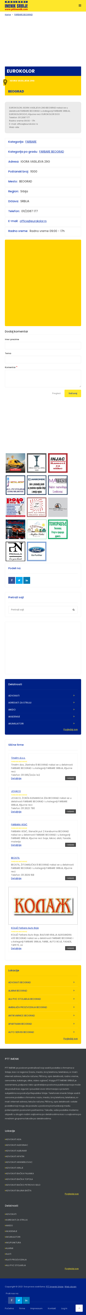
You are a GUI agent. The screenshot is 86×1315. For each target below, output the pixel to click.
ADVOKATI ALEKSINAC (17, 1145)
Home (8, 14)
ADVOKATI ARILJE (14, 1167)
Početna (9, 1308)
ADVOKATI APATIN (15, 1156)
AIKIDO (12, 709)
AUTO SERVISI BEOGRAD (21, 1032)
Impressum (36, 1308)
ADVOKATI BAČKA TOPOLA (19, 1179)
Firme (22, 1308)
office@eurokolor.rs (33, 221)
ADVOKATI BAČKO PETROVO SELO (23, 1184)
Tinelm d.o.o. (18, 758)
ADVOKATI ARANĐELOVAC (19, 1162)
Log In (64, 1308)
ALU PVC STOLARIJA (16, 1265)
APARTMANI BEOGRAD (20, 1023)
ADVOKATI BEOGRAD (19, 982)
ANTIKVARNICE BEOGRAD (21, 1015)
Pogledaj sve (71, 729)
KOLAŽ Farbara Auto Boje (25, 928)
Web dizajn (70, 1286)
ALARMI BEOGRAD (17, 990)
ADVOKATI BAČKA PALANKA (20, 1173)
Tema (8, 353)
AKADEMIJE (14, 716)
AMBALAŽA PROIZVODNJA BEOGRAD (27, 1007)
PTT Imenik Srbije (55, 1286)
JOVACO (16, 791)
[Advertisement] (43, 40)
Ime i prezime (12, 339)
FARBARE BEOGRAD (23, 14)
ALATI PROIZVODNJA (16, 1259)
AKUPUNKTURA (13, 1242)
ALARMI (9, 1248)
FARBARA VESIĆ (19, 824)
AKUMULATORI (16, 723)
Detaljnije (16, 778)
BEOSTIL (15, 857)
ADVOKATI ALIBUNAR (16, 1150)
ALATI (8, 1254)
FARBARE (30, 142)
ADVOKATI (14, 695)
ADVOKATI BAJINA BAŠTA (18, 1190)
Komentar (10, 367)
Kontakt (52, 1308)
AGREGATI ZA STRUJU (19, 702)
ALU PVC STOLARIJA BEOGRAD (24, 999)
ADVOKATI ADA (13, 1139)
